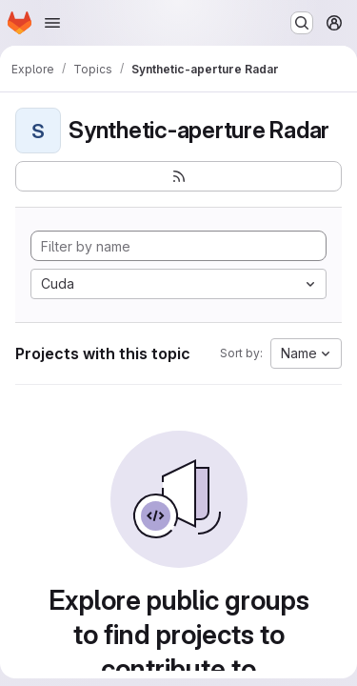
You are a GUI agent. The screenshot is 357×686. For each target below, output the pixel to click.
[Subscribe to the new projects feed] (178, 176)
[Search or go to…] (301, 22)
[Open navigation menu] (52, 23)
